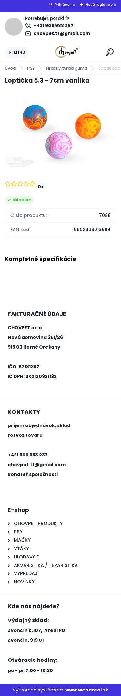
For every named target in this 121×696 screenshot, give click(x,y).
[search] (110, 52)
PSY (31, 68)
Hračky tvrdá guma (66, 68)
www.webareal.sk (86, 690)
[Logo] (66, 52)
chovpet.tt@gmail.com (62, 33)
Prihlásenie (65, 4)
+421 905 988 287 (54, 26)
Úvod (10, 68)
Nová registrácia (101, 4)
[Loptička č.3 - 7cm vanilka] (60, 132)
